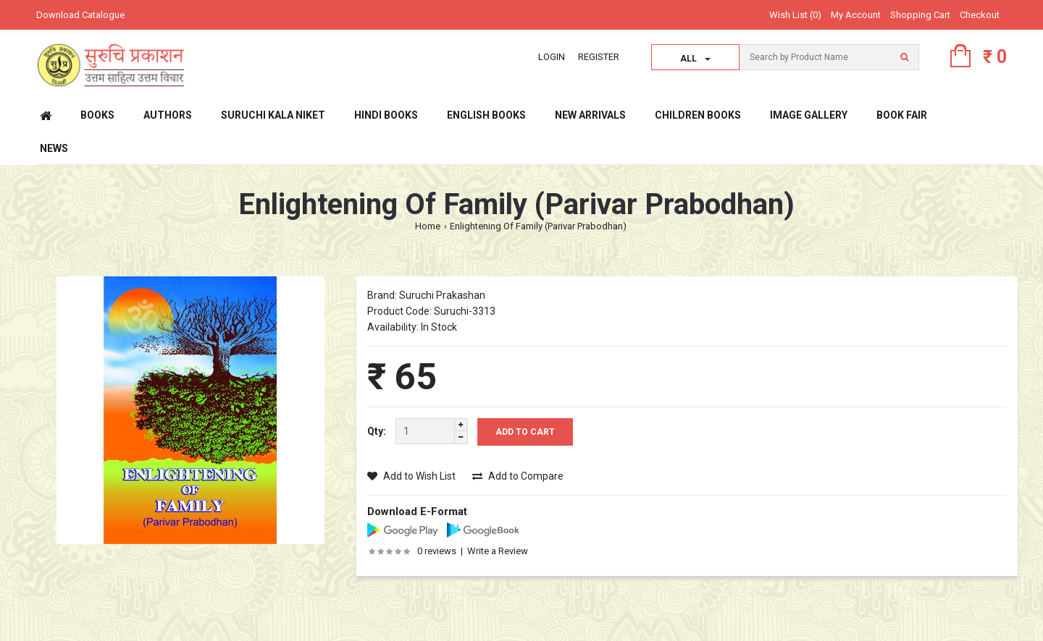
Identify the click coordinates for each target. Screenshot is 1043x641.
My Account (856, 14)
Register (598, 56)
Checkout (980, 14)
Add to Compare (518, 476)
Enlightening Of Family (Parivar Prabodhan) (538, 226)
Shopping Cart (920, 14)
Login (551, 56)
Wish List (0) (795, 14)
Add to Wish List (411, 476)
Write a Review (497, 551)
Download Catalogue (80, 14)
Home (427, 226)
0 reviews (436, 551)
